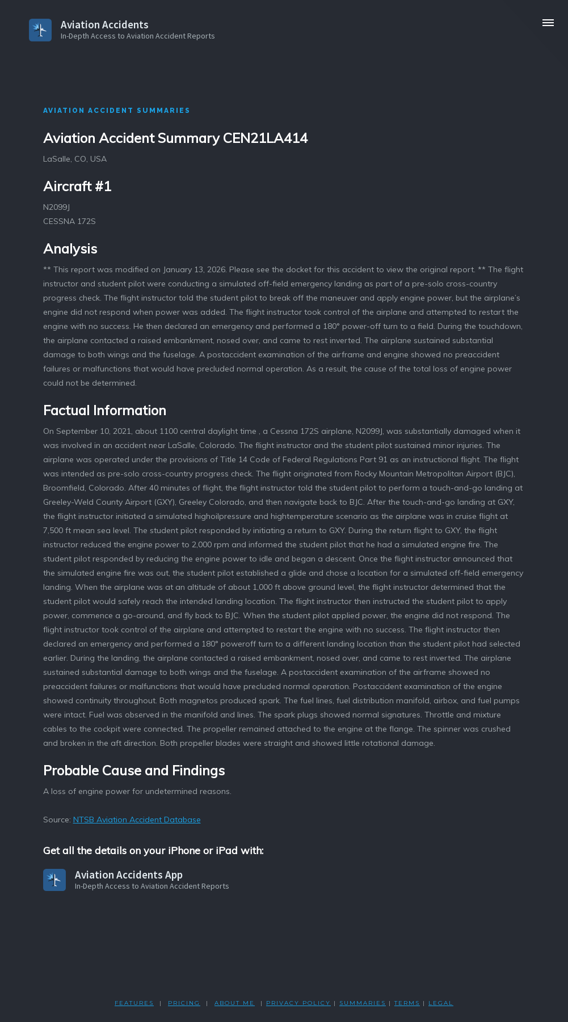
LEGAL (440, 1003)
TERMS (407, 1003)
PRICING (184, 1003)
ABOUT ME (234, 1003)
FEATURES (134, 1003)
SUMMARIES (362, 1003)
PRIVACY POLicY (298, 1003)
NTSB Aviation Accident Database (137, 819)
